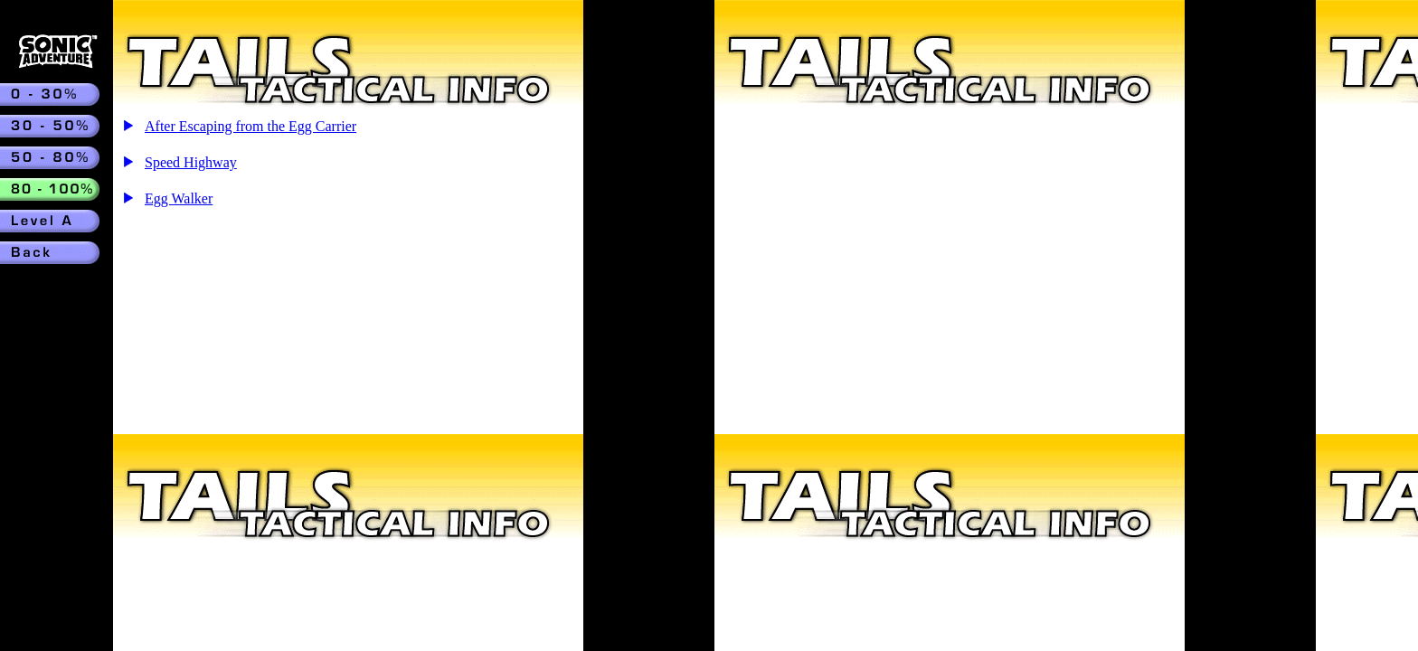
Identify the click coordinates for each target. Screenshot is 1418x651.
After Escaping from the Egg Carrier (250, 126)
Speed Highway (191, 162)
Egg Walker (179, 198)
